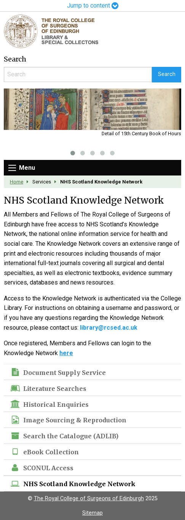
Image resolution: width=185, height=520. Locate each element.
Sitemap (92, 513)
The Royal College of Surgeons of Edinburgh (89, 498)
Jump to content (92, 5)
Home (16, 182)
